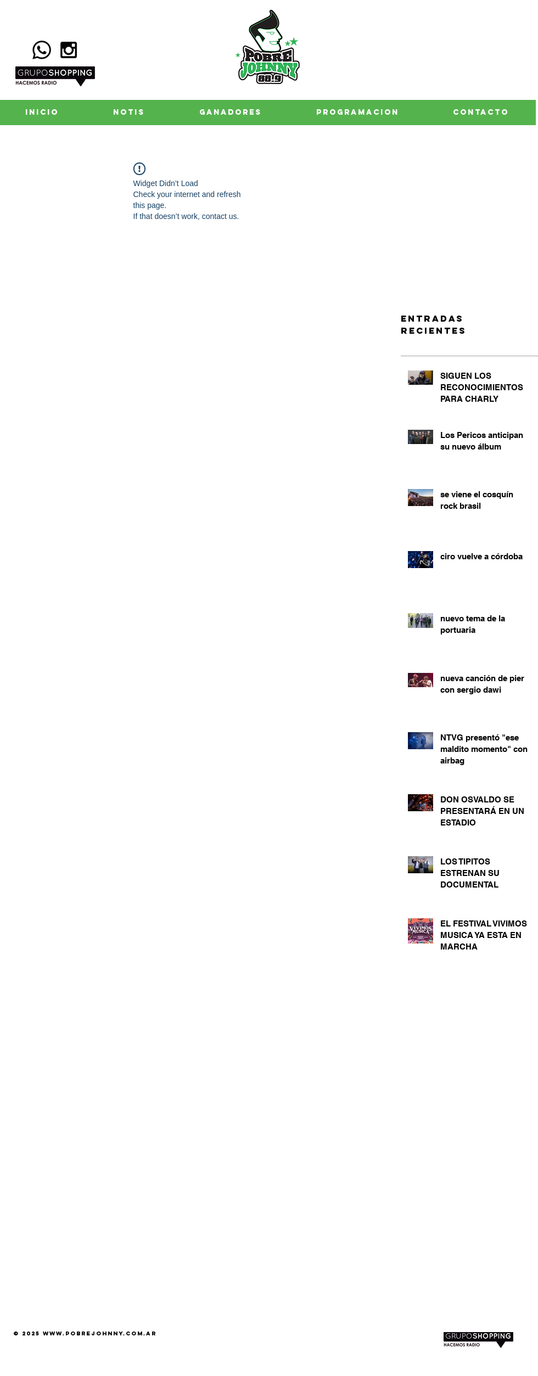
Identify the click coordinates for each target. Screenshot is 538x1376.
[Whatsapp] (41, 49)
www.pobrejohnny (83, 1333)
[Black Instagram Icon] (68, 49)
